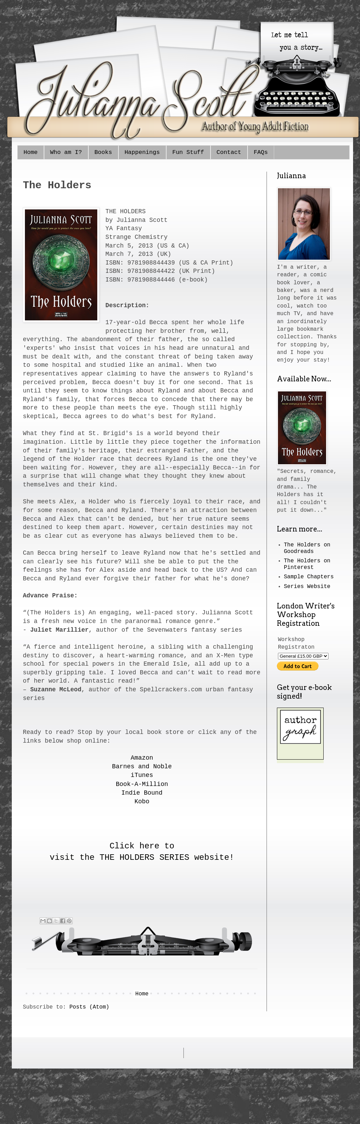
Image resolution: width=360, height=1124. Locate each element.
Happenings (142, 152)
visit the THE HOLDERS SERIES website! (142, 857)
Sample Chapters (309, 577)
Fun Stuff (188, 152)
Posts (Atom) (89, 1007)
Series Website (307, 586)
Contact (229, 152)
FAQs (261, 152)
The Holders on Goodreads (307, 548)
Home (31, 152)
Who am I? (66, 152)
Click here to (141, 846)
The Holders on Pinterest (307, 564)
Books (103, 152)
